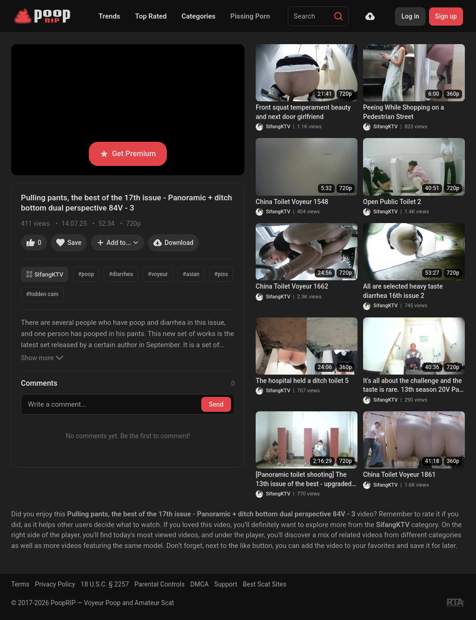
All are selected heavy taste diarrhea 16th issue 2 (403, 291)
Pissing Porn (250, 16)
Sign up (446, 16)
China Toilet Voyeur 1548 (292, 201)
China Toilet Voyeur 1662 (292, 286)
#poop (86, 274)
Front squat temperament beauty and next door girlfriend (303, 112)
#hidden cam (42, 294)
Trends (109, 16)
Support (225, 584)
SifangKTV (44, 274)
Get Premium (128, 153)
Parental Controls (159, 584)
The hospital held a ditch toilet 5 (302, 380)
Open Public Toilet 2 (392, 201)
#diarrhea (121, 274)
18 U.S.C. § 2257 (105, 584)
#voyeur (158, 274)
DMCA (199, 584)
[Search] (338, 16)
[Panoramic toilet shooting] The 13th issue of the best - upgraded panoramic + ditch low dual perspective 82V (303, 479)
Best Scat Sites (264, 584)
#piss (221, 274)
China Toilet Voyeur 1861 (399, 474)
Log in (410, 16)
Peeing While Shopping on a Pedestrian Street (403, 112)
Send (216, 404)
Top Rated (151, 16)
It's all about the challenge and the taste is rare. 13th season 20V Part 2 (413, 386)
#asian (191, 274)
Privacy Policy (55, 584)
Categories (198, 16)
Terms (20, 584)
